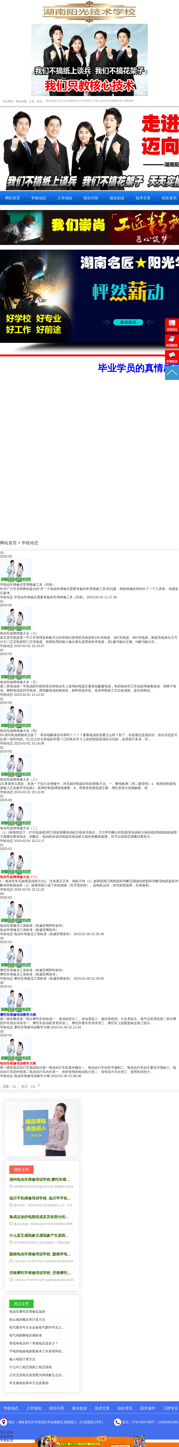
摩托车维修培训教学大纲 (18, 1014)
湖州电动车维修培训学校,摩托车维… (39, 1180)
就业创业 (117, 198)
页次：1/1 (28, 1086)
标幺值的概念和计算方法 (27, 1319)
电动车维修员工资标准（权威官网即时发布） (32, 925)
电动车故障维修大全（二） (19, 828)
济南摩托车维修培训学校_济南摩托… (40, 1273)
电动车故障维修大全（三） (19, 779)
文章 (31, 101)
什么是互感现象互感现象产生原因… (39, 1235)
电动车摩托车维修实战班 (27, 1311)
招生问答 (90, 198)
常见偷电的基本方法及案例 (28, 1383)
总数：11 (9, 1086)
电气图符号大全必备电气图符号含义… (37, 1327)
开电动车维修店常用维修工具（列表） (27, 584)
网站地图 (21, 101)
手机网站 (8, 101)
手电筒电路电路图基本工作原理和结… (37, 1351)
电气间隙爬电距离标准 (25, 1335)
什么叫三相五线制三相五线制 (30, 1367)
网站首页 (12, 198)
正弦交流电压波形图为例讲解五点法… (37, 1375)
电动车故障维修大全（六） (19, 633)
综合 (39, 101)
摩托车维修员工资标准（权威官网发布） (43, 978)
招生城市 (147, 1408)
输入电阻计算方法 (22, 1359)
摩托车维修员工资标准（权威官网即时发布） (32, 970)
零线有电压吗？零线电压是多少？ (33, 1343)
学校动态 (38, 198)
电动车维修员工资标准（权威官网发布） (43, 934)
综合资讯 (124, 1408)
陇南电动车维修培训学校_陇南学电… (40, 1254)
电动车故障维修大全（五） (19, 682)
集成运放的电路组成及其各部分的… (39, 1217)
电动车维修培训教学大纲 (18, 1063)
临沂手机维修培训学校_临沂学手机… (40, 1198)
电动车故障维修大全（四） (19, 731)
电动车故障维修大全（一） (19, 877)
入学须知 (64, 198)
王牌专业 (170, 1408)
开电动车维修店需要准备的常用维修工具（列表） (50, 597)
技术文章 (143, 198)
